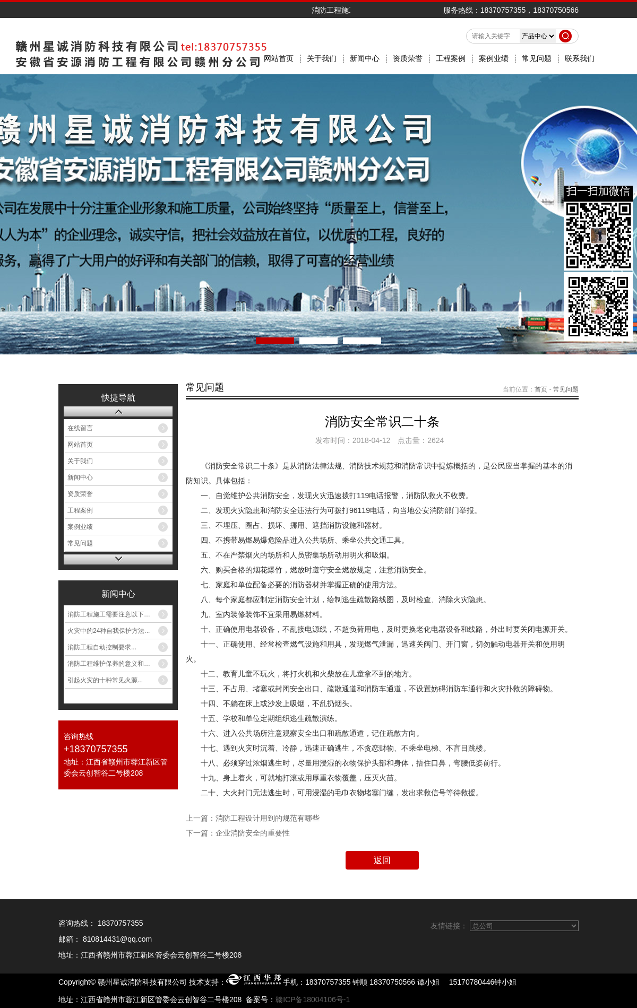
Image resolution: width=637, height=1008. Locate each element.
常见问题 (537, 59)
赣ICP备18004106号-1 (313, 999)
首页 (541, 389)
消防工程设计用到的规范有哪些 (268, 818)
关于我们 (322, 59)
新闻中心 (365, 59)
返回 (382, 860)
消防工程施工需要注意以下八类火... (117, 614)
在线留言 (80, 428)
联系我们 (580, 59)
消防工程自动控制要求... (101, 647)
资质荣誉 (408, 59)
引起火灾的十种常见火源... (105, 680)
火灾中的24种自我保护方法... (108, 631)
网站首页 (279, 59)
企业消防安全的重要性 (253, 833)
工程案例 (451, 59)
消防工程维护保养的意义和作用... (114, 663)
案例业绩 (494, 59)
